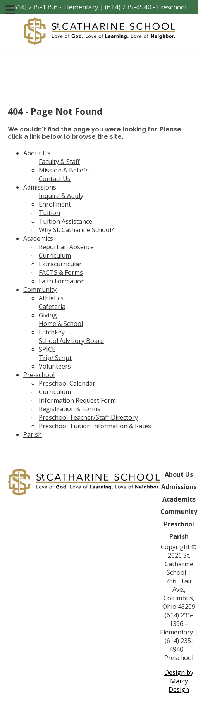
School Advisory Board (71, 340)
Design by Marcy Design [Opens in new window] (178, 681)
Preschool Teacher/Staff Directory (88, 417)
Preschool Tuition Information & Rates (95, 426)
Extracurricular (60, 264)
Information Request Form (77, 400)
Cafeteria (52, 306)
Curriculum (55, 255)
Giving (48, 315)
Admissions (39, 187)
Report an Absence (66, 247)
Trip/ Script (55, 357)
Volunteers (55, 366)
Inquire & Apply (61, 195)
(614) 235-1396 (34, 6)
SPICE (47, 349)
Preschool (179, 524)
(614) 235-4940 (128, 6)
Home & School (61, 323)
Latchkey (52, 332)
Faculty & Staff (59, 161)
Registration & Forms (69, 409)
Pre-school (39, 375)
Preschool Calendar (67, 383)
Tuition (49, 213)
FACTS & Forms (61, 272)
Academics (38, 238)
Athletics (51, 298)
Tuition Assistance (65, 221)
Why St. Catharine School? (76, 230)
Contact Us (55, 178)
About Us (36, 153)
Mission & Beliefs (64, 170)
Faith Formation (62, 281)
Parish (32, 434)
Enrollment (55, 204)
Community (40, 289)
